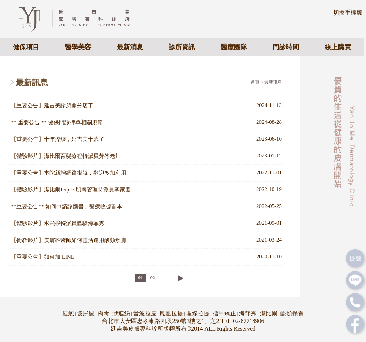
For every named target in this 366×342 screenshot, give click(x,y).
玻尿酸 (85, 313)
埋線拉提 (197, 313)
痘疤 (68, 313)
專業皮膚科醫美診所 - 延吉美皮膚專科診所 (80, 19)
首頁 (255, 82)
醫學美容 (78, 47)
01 (140, 277)
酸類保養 (292, 313)
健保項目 (26, 47)
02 (152, 277)
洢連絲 (121, 313)
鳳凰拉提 (171, 313)
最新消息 (130, 47)
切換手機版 (347, 13)
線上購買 (338, 47)
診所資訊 (182, 47)
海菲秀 (248, 313)
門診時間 (286, 47)
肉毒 (103, 313)
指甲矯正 (224, 313)
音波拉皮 (145, 313)
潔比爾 (268, 313)
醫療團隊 (234, 47)
